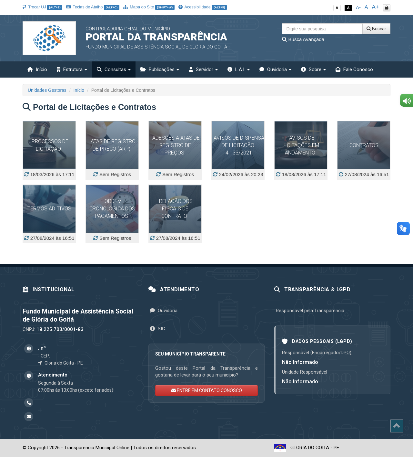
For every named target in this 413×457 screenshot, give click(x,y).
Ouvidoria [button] (275, 69)
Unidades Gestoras (47, 90)
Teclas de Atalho (92, 7)
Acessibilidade (202, 7)
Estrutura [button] (72, 69)
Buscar (376, 28)
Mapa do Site (149, 7)
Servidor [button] (203, 69)
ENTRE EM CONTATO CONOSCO (206, 390)
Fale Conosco (354, 69)
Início (37, 69)
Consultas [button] (114, 69)
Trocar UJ (42, 7)
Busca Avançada (303, 39)
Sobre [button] (313, 69)
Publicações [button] (159, 69)
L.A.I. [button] (238, 69)
